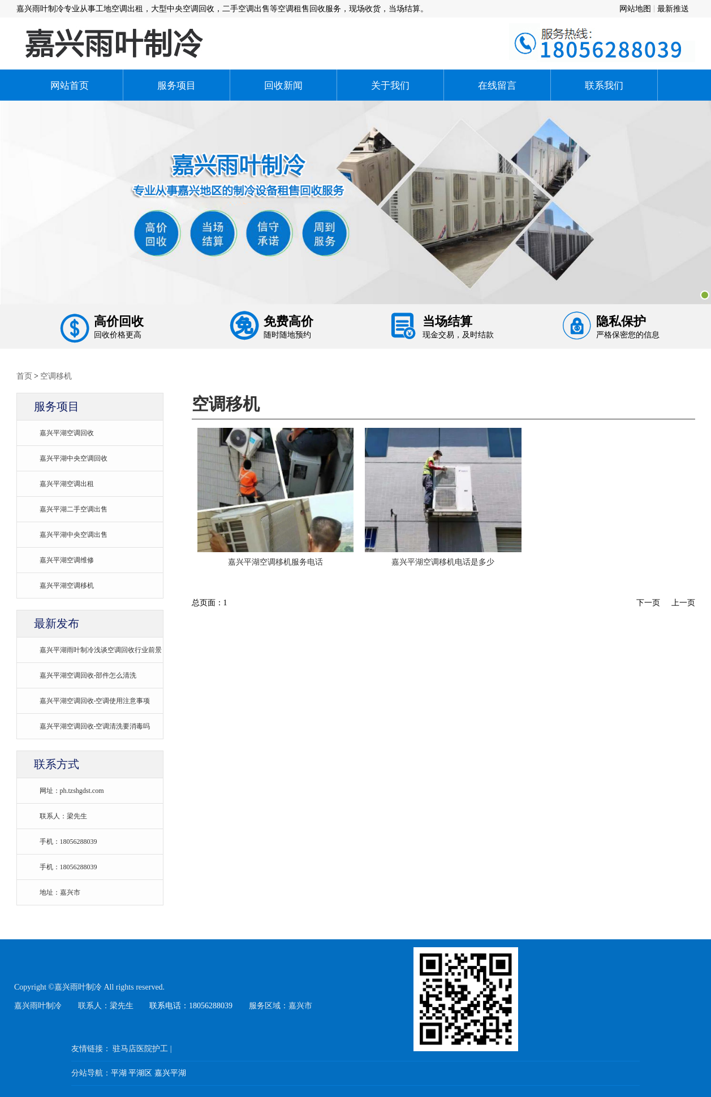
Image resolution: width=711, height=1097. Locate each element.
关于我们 (390, 85)
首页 (24, 376)
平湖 (119, 1073)
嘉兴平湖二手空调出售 (73, 509)
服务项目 (176, 85)
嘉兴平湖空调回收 (67, 432)
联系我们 (604, 85)
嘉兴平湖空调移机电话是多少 (442, 562)
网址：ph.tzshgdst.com (72, 790)
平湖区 (140, 1073)
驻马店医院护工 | (142, 1048)
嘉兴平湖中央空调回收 (73, 458)
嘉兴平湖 (170, 1073)
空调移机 (56, 376)
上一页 (683, 602)
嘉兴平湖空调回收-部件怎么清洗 (88, 675)
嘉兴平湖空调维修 (67, 559)
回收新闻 (283, 85)
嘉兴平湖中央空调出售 (73, 534)
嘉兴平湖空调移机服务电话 (275, 562)
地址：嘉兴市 (60, 892)
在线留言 (497, 85)
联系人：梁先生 (63, 816)
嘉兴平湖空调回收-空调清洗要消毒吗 (95, 726)
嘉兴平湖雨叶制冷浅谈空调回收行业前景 (101, 649)
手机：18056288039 (68, 841)
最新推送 (673, 8)
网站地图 (635, 8)
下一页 (648, 602)
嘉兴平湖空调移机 (67, 585)
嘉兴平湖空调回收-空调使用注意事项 (95, 700)
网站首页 (69, 85)
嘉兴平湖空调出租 (67, 483)
